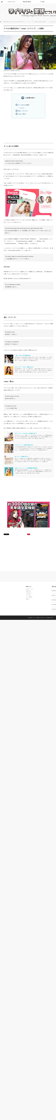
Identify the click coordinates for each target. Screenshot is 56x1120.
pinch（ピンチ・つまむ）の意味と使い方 (24, 367)
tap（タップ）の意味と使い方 (21, 456)
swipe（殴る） (22, 114)
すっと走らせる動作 (23, 105)
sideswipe (22, 108)
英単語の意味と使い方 (7, 21)
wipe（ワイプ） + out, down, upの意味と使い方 (26, 433)
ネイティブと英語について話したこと (39, 617)
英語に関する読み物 (27, 1)
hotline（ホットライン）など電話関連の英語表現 (26, 468)
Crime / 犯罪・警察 (16, 21)
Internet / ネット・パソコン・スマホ (27, 21)
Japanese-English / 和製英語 (40, 21)
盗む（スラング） (23, 111)
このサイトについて (11, 1)
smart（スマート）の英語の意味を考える (24, 445)
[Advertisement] (27, 489)
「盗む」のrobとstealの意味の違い (23, 355)
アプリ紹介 (42, 1)
